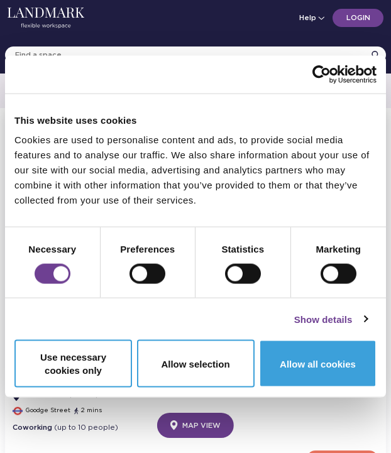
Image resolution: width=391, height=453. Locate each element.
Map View (195, 425)
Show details (323, 319)
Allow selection (195, 363)
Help (310, 17)
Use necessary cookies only (73, 364)
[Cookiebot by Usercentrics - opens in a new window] (322, 74)
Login (358, 17)
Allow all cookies (318, 363)
